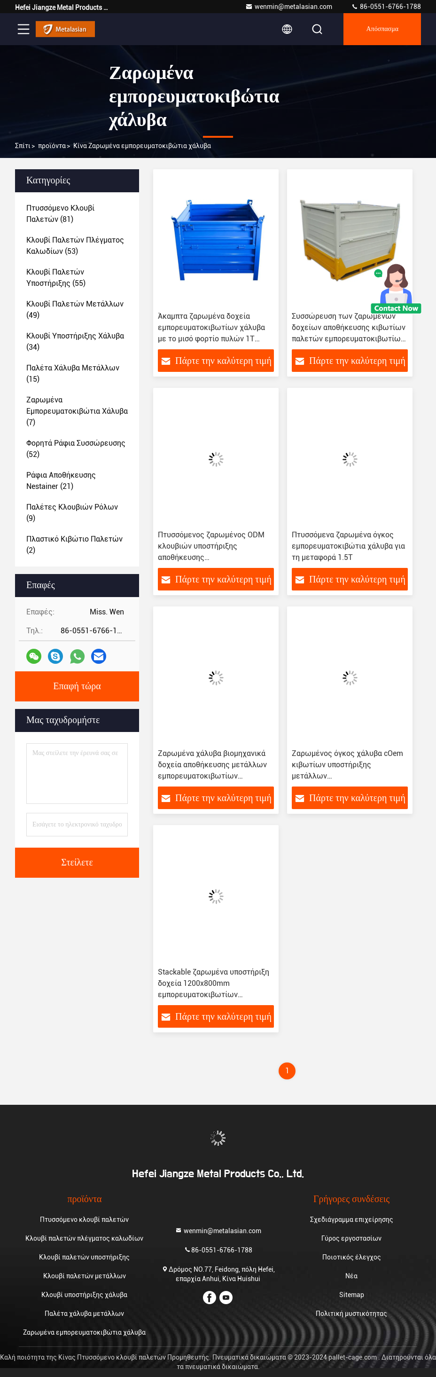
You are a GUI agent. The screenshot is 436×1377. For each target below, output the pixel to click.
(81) (60, 214)
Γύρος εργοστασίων (351, 1238)
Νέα (351, 1276)
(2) (74, 545)
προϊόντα (52, 146)
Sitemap (351, 1294)
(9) (72, 513)
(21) (61, 481)
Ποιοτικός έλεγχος (351, 1257)
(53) (75, 246)
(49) (75, 309)
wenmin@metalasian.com (288, 6)
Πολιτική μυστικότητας (351, 1313)
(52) (75, 449)
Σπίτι (23, 146)
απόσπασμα (382, 29)
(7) (77, 411)
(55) (56, 278)
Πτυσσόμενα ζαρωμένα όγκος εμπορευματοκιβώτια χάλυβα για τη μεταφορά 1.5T (348, 546)
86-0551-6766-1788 (386, 6)
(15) (72, 373)
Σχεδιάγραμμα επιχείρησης (351, 1219)
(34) (75, 341)
